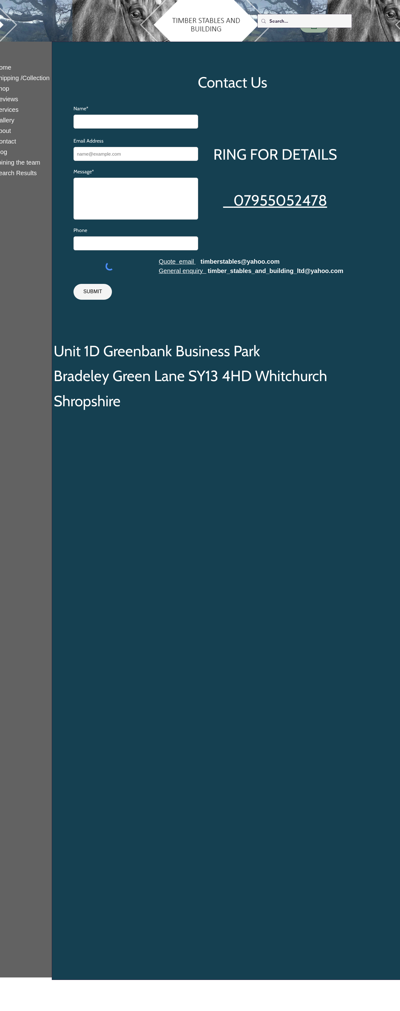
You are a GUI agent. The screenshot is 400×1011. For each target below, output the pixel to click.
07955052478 (280, 200)
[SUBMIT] (92, 292)
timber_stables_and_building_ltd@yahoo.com (275, 270)
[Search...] (304, 21)
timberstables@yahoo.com (240, 261)
